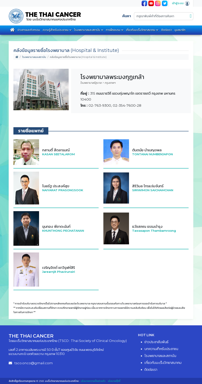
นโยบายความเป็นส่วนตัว (93, 380)
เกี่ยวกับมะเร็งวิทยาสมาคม (140, 30)
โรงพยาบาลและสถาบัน (34, 57)
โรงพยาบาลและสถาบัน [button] (87, 30)
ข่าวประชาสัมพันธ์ (156, 342)
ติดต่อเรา (166, 30)
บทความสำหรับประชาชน (161, 349)
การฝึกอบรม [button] (113, 30)
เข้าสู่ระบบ (181, 3)
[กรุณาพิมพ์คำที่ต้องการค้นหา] (161, 16)
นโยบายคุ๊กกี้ (114, 380)
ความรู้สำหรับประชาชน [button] (55, 30)
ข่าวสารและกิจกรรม (29, 30)
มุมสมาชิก (180, 30)
